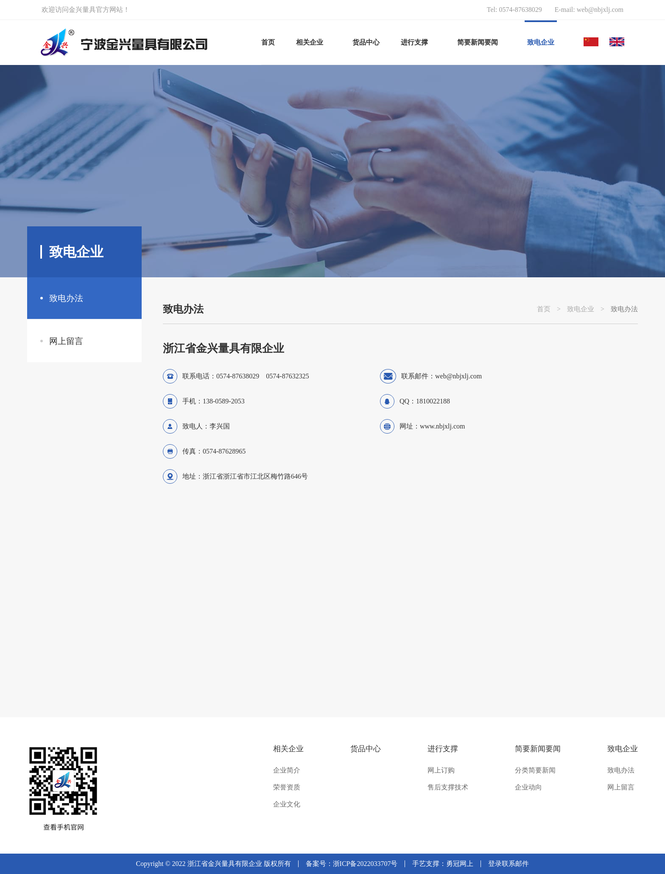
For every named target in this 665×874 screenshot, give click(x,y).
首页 (268, 42)
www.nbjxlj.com (442, 426)
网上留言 (66, 341)
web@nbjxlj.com (600, 9)
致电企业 (580, 309)
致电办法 (66, 298)
